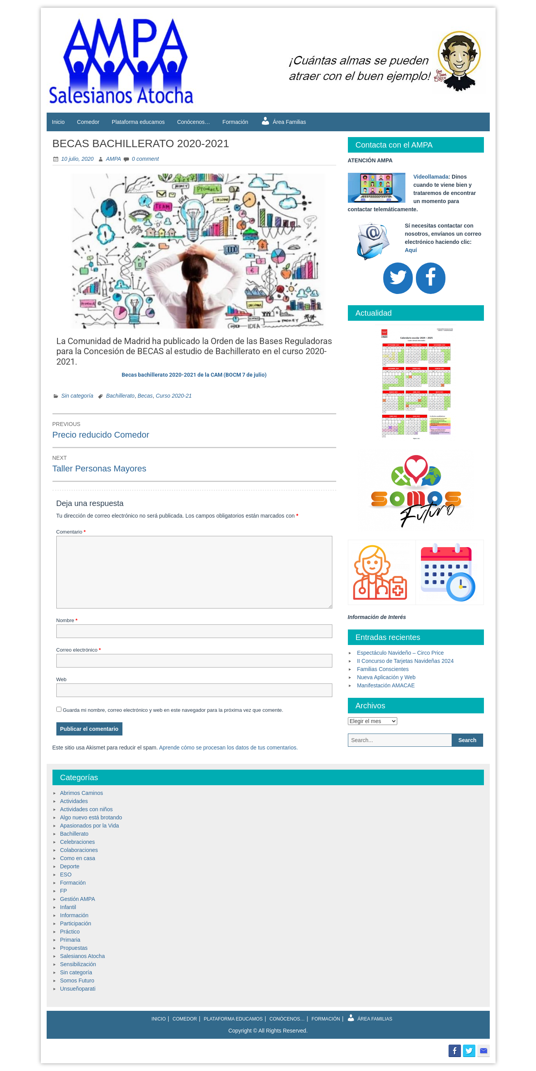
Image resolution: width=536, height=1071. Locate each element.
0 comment (145, 159)
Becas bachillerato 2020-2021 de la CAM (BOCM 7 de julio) (194, 375)
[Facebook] (430, 278)
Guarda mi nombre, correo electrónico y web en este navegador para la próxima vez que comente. (173, 710)
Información (74, 915)
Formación (235, 122)
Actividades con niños (86, 809)
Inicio (58, 122)
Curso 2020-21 (174, 396)
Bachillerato (120, 396)
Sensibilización (78, 964)
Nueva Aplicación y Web (386, 677)
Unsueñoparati (78, 989)
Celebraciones (77, 842)
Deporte (70, 866)
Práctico (70, 931)
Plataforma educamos (138, 122)
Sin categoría (77, 396)
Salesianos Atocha (82, 956)
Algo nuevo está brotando (91, 817)
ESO (66, 874)
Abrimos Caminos (81, 793)
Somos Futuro (77, 980)
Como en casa (77, 858)
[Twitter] (398, 278)
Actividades (74, 801)
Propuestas (74, 948)
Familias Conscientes (383, 669)
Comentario (71, 532)
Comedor (88, 122)
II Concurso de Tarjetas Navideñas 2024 (405, 661)
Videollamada (431, 177)
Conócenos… (193, 122)
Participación (75, 923)
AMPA (113, 159)
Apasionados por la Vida (89, 825)
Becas (145, 396)
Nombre (67, 620)
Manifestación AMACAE (386, 685)
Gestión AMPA (77, 899)
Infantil (68, 907)
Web (61, 679)
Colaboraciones (79, 850)
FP (63, 891)
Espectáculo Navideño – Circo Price (400, 653)
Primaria (70, 940)
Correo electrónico (78, 650)
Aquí (411, 250)
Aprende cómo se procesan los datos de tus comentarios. (228, 747)
